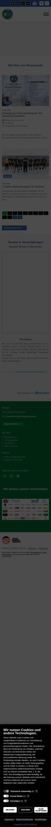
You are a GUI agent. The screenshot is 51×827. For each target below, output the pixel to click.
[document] (25, 758)
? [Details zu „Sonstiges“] (25, 801)
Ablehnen (10, 810)
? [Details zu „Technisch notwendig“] (36, 791)
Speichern (25, 810)
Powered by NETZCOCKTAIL (25, 824)
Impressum (9, 819)
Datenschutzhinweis (24, 819)
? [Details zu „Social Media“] (28, 796)
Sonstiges (15, 801)
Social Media (16, 796)
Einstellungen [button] (41, 819)
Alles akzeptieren (41, 810)
